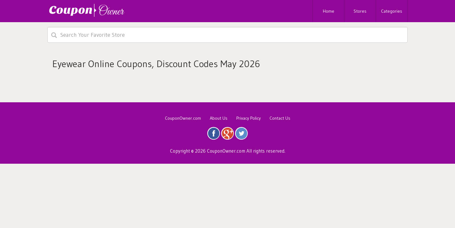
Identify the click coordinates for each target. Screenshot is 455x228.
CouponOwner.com (183, 118)
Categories (391, 11)
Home (328, 11)
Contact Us (280, 118)
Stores (360, 11)
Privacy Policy (248, 118)
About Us (219, 118)
